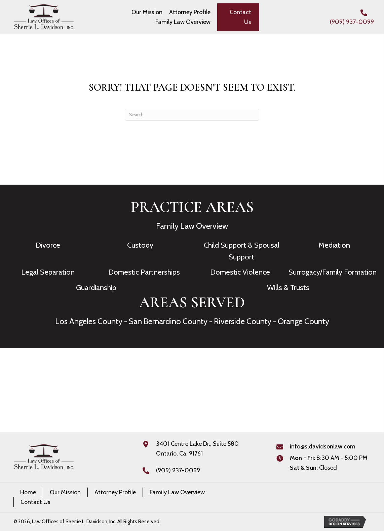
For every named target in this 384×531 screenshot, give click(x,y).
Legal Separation (48, 272)
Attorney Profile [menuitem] (115, 492)
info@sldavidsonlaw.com (322, 446)
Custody (140, 245)
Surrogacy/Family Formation (333, 272)
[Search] (192, 115)
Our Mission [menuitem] (65, 492)
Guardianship (96, 287)
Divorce (48, 245)
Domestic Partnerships (144, 272)
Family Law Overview (192, 226)
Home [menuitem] (28, 492)
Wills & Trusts (288, 287)
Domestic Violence (240, 272)
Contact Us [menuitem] (35, 502)
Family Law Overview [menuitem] (177, 492)
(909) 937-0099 (352, 22)
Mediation (334, 245)
